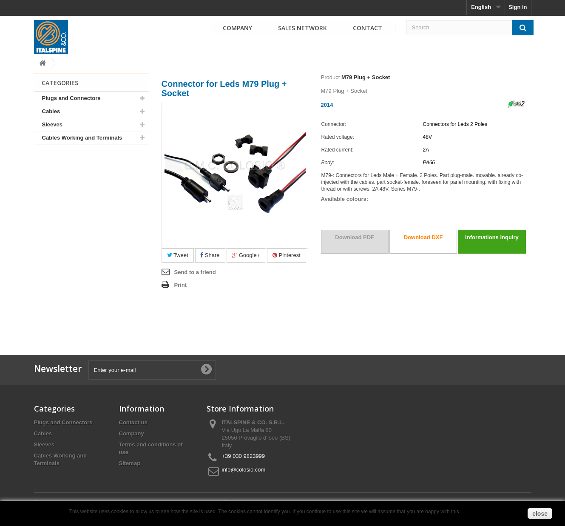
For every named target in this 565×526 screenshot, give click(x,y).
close (540, 513)
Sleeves (52, 124)
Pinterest (287, 255)
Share (210, 255)
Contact (367, 28)
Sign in (517, 7)
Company (237, 28)
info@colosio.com (244, 469)
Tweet (177, 255)
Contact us (133, 422)
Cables (51, 111)
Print (180, 285)
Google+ (246, 255)
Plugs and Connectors (71, 98)
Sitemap (130, 463)
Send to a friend (195, 272)
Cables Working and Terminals (82, 137)
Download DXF (423, 237)
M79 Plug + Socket (365, 77)
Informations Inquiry (492, 237)
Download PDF (354, 237)
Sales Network (302, 28)
